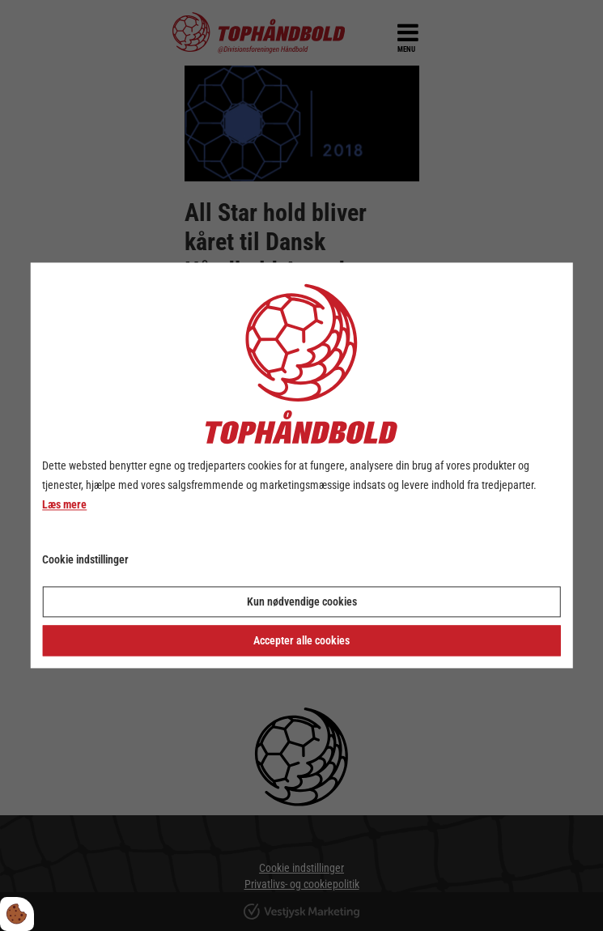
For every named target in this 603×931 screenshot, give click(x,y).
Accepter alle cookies (301, 641)
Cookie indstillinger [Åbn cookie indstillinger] (85, 560)
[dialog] (301, 465)
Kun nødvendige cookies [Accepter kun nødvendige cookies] (302, 602)
